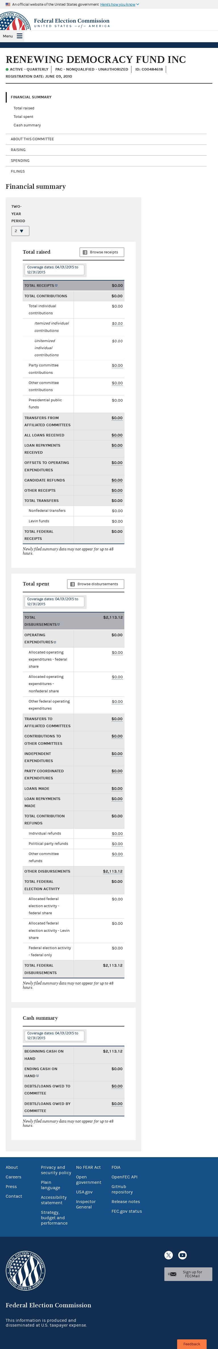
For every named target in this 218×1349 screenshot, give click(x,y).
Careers (13, 1177)
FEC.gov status (127, 1211)
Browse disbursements (97, 584)
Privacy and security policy (56, 1170)
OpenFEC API (124, 1177)
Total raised (24, 108)
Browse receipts (104, 252)
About (12, 1167)
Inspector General (86, 1204)
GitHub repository (122, 1189)
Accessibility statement (54, 1200)
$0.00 (117, 323)
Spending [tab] (20, 160)
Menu (8, 36)
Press (11, 1186)
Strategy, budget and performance (54, 1218)
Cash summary (27, 125)
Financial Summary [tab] (31, 97)
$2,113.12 (113, 871)
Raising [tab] (18, 150)
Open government (88, 1179)
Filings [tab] (18, 171)
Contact (14, 1196)
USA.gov (84, 1192)
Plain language (50, 1185)
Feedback (191, 1344)
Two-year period (18, 213)
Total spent (23, 116)
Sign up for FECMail (192, 1274)
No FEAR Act (88, 1167)
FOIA (116, 1167)
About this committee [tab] (32, 139)
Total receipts (39, 285)
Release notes (126, 1201)
